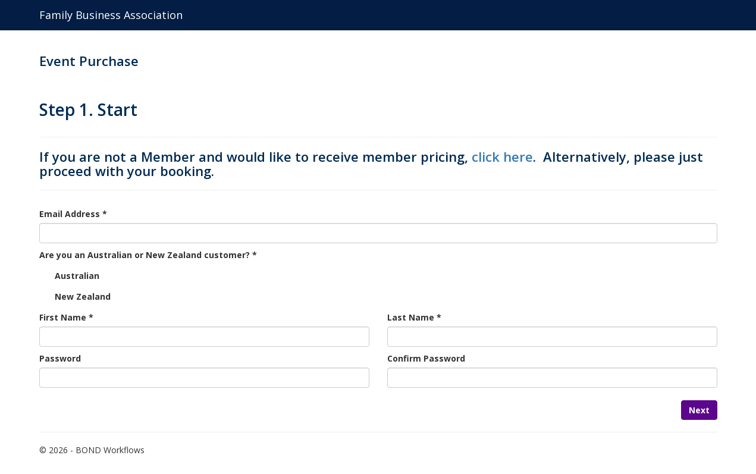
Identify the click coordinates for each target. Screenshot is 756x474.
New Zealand (83, 296)
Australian (77, 275)
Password (60, 358)
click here (502, 156)
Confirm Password (426, 358)
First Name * (66, 317)
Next (699, 410)
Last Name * (414, 317)
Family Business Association (111, 15)
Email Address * (73, 213)
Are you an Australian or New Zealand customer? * (148, 254)
